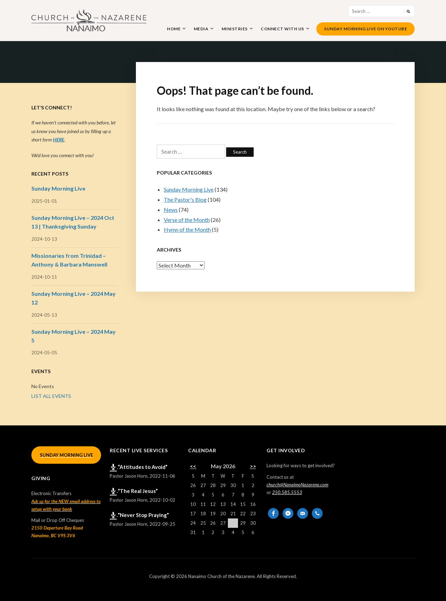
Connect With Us (282, 28)
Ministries (235, 28)
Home (173, 28)
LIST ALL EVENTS (51, 396)
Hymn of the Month (187, 229)
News (171, 209)
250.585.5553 (287, 492)
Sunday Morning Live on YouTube (365, 28)
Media (201, 28)
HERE (58, 139)
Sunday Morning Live (189, 189)
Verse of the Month (187, 219)
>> (253, 466)
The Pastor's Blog (185, 199)
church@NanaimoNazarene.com (297, 484)
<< (193, 466)
